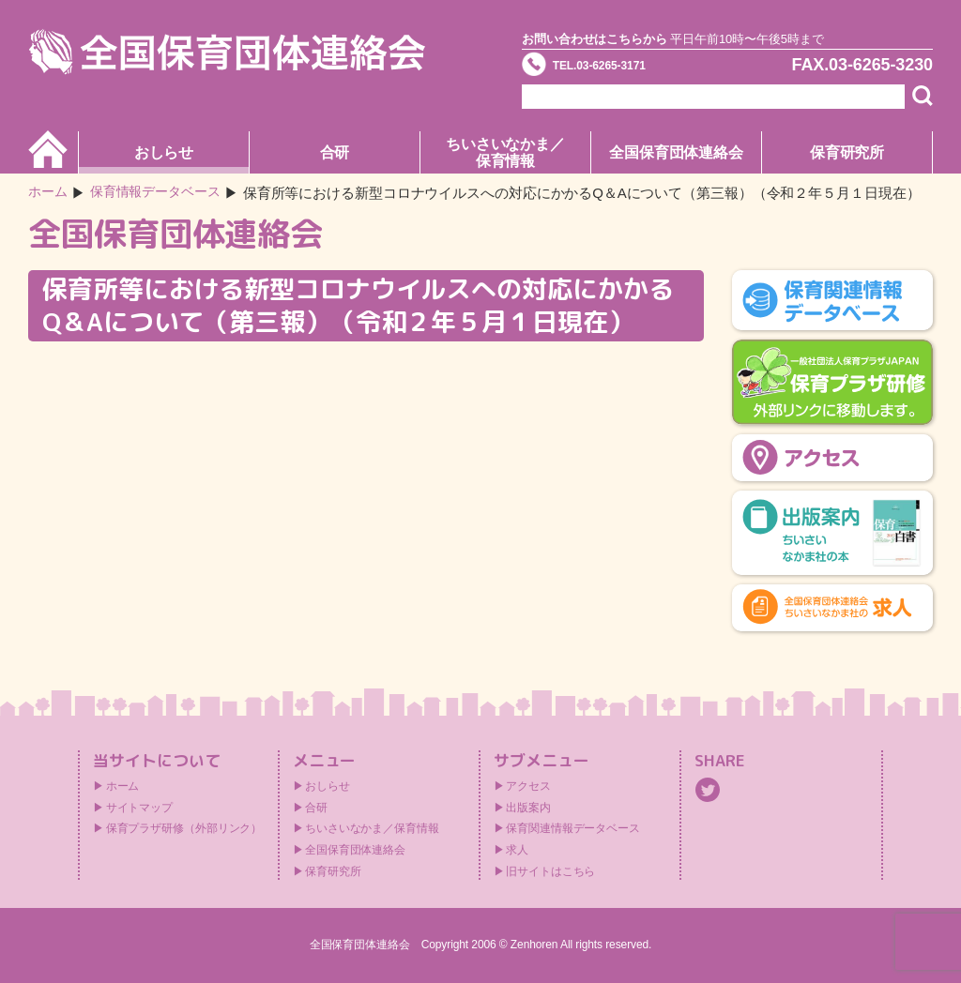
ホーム (49, 193)
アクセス (528, 786)
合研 (335, 152)
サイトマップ (139, 807)
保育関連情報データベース (573, 828)
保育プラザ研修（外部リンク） (184, 828)
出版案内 (528, 807)
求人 (517, 849)
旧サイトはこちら (550, 871)
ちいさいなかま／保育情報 (505, 152)
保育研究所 (847, 152)
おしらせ (164, 152)
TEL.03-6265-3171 (627, 69)
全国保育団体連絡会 (676, 152)
